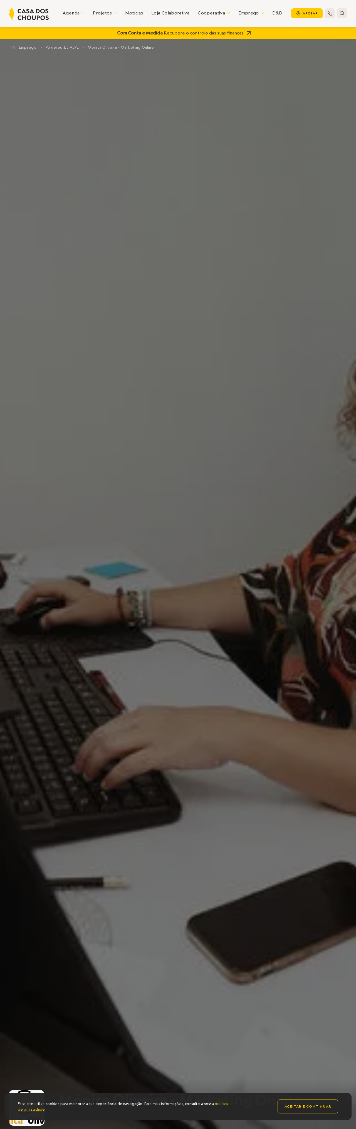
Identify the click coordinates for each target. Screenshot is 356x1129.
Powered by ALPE (62, 47)
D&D (277, 13)
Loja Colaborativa (170, 13)
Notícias (134, 13)
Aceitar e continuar (308, 1106)
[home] (29, 14)
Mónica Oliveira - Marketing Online (121, 47)
